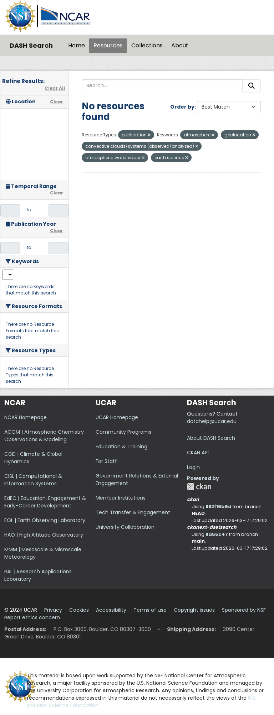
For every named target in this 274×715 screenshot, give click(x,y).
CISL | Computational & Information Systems (33, 480)
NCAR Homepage (25, 417)
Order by (182, 106)
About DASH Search (211, 438)
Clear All (55, 88)
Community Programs (123, 431)
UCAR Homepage (117, 417)
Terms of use (150, 610)
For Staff (106, 461)
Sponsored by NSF (244, 610)
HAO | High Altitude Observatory (43, 534)
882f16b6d (219, 506)
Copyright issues (194, 610)
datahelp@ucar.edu (212, 421)
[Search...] (162, 85)
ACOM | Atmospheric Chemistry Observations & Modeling (44, 435)
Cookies (79, 610)
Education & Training (121, 446)
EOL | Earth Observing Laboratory (44, 520)
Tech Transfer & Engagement (133, 512)
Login (193, 467)
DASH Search (31, 45)
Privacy (53, 610)
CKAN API (198, 452)
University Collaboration (125, 527)
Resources (108, 45)
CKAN (199, 486)
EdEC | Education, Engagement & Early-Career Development (45, 502)
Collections (147, 45)
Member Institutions (121, 497)
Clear (56, 102)
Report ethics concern (32, 617)
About (179, 45)
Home (76, 45)
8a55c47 (217, 534)
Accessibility (111, 610)
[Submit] (251, 85)
